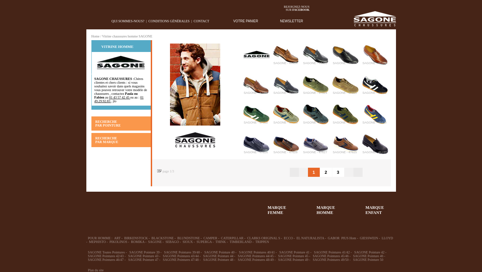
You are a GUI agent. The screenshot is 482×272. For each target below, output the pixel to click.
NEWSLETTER (291, 21)
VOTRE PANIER (245, 21)
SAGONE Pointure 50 (368, 260)
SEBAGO (172, 242)
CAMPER (210, 238)
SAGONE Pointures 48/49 (256, 260)
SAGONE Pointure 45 (293, 256)
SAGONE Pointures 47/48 (181, 260)
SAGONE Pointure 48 (218, 260)
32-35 (98, 207)
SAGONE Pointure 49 (293, 260)
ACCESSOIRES (221, 207)
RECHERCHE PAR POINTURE (108, 123)
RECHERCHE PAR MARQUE (106, 140)
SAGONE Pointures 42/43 (106, 256)
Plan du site (96, 270)
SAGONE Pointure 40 (219, 252)
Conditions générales (169, 21)
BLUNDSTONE (188, 238)
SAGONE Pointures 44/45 (256, 256)
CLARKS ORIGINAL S (263, 238)
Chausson (196, 207)
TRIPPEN (262, 242)
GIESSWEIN (369, 238)
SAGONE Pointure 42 (369, 252)
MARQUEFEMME (277, 210)
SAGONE (155, 242)
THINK (221, 242)
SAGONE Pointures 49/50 (330, 260)
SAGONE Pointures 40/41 (257, 252)
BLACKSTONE (162, 238)
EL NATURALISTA (310, 238)
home (91, 21)
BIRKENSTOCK (136, 238)
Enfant (172, 207)
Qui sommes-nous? (128, 21)
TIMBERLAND (240, 242)
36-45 (123, 207)
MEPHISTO (97, 242)
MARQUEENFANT (375, 210)
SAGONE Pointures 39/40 (182, 252)
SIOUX (187, 242)
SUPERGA (204, 242)
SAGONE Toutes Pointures (106, 252)
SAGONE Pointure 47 (143, 260)
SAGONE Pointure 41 (294, 252)
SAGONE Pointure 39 (145, 252)
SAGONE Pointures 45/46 (330, 256)
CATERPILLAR (232, 238)
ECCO (288, 238)
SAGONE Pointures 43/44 (181, 256)
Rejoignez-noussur (297, 8)
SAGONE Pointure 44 (218, 256)
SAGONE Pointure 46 (368, 256)
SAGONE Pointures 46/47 (106, 260)
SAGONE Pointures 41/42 (332, 252)
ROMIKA (137, 242)
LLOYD (387, 238)
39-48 (147, 207)
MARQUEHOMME (326, 210)
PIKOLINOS (118, 242)
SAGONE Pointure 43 (143, 256)
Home (95, 36)
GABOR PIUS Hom (342, 238)
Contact (201, 21)
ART (117, 238)
